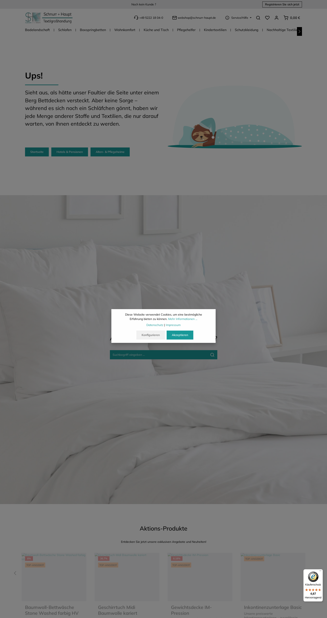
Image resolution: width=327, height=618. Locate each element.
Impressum (173, 326)
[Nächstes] (299, 31)
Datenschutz (154, 326)
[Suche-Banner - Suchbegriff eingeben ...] (159, 354)
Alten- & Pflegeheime (110, 152)
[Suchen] (258, 18)
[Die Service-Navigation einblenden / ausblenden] (238, 18)
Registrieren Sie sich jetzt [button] (282, 4)
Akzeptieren (180, 336)
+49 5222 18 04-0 (148, 18)
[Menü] (320, 571)
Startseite (37, 152)
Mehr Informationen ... (182, 320)
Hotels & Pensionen (70, 152)
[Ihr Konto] (276, 18)
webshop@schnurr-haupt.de (193, 17)
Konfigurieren (151, 336)
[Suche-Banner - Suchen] (212, 354)
